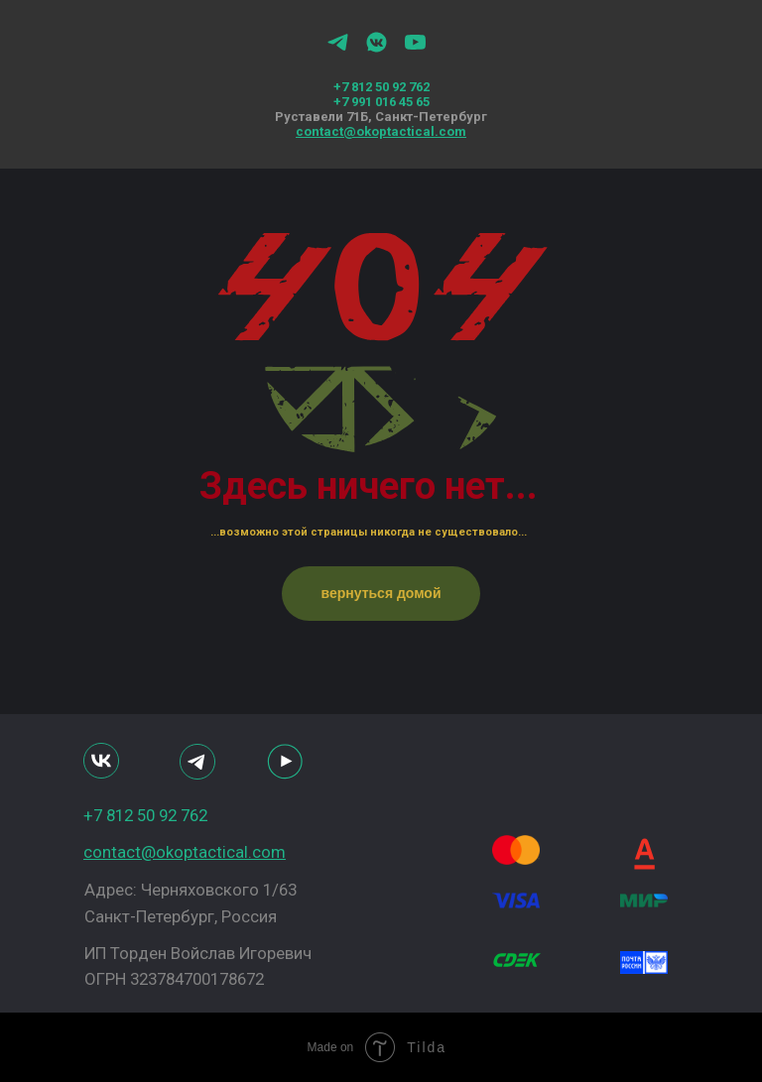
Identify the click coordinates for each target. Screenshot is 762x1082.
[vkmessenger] (376, 49)
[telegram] (337, 49)
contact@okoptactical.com (381, 131)
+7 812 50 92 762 (381, 86)
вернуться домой (380, 593)
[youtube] (415, 49)
